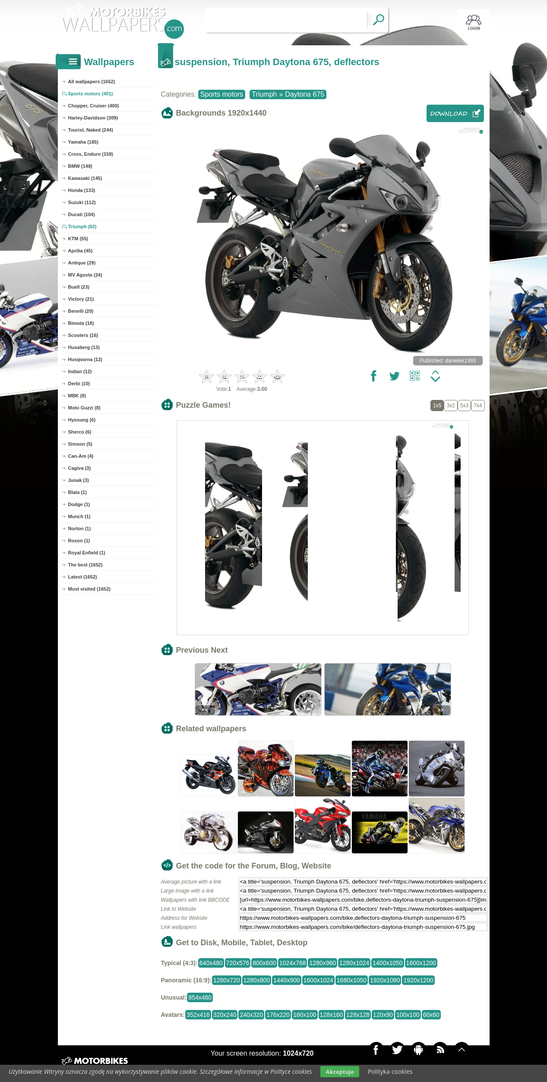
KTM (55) (78, 238)
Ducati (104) (81, 214)
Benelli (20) (81, 311)
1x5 (437, 406)
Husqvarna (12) (85, 359)
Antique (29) (82, 262)
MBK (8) (77, 395)
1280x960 (322, 962)
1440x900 (286, 980)
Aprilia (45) (80, 250)
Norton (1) (79, 528)
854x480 (200, 997)
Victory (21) (81, 299)
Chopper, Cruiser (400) (93, 105)
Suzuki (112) (82, 202)
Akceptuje (340, 1072)
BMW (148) (80, 166)
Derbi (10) (79, 383)
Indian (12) (80, 371)
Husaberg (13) (84, 347)
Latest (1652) (82, 576)
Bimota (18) (81, 323)
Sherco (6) (80, 431)
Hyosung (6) (82, 419)
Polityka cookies (390, 1071)
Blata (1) (77, 492)
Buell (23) (79, 286)
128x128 (358, 1014)
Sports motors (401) (90, 93)
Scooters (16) (83, 335)
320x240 (225, 1014)
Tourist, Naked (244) (90, 129)
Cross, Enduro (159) (91, 154)
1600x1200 (421, 962)
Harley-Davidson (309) (93, 117)
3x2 (450, 406)
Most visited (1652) (89, 588)
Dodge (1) (79, 504)
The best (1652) (85, 564)
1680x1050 (352, 980)
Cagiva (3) (79, 468)
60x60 (431, 1014)
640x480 (211, 962)
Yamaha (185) (83, 142)
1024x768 (292, 962)
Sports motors (221, 94)
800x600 (264, 962)
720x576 (238, 962)
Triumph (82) (82, 226)
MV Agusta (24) (85, 274)
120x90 (383, 1014)
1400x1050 (387, 962)
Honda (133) (81, 190)
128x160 (331, 1014)
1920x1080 (385, 980)
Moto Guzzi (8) (84, 407)
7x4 (478, 406)
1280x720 (226, 980)
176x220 (278, 1014)
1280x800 (256, 980)
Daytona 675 (304, 94)
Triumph (264, 94)
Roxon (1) (79, 540)
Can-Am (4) (81, 456)
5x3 (464, 406)
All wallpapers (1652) (91, 81)
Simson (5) (80, 444)
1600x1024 (318, 980)
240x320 (251, 1014)
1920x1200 (418, 980)
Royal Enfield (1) (86, 552)
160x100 (304, 1014)
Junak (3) (78, 480)
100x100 (408, 1014)
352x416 (198, 1014)
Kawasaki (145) (85, 178)
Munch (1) (79, 516)
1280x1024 (354, 962)
